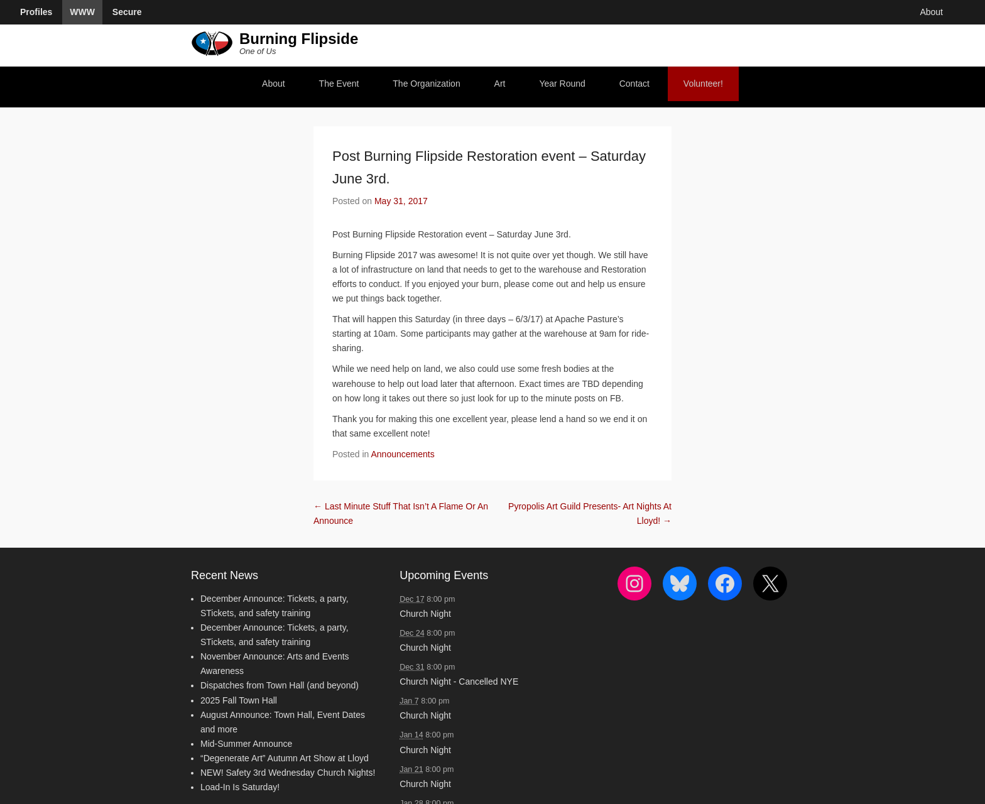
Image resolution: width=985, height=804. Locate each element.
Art (500, 84)
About (273, 84)
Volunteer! (703, 84)
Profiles (36, 12)
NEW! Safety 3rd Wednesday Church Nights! (287, 773)
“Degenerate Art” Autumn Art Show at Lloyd (284, 758)
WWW (82, 12)
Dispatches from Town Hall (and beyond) (279, 685)
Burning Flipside (298, 38)
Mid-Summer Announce (246, 744)
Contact (634, 84)
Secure (127, 12)
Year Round (562, 84)
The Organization (426, 84)
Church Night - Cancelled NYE (459, 681)
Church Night (425, 614)
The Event (339, 84)
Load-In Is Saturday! (240, 787)
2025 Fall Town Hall (238, 700)
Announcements (403, 454)
